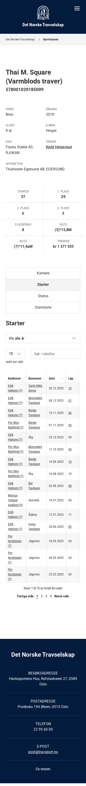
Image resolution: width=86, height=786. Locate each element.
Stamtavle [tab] (43, 307)
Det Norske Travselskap (20, 39)
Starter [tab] (43, 284)
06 (70, 413)
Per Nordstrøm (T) (15, 541)
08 (70, 486)
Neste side (61, 596)
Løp (70, 378)
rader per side (15, 356)
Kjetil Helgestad (59, 147)
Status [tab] (43, 296)
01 (70, 400)
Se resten (43, 769)
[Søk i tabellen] (55, 354)
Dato (52, 378)
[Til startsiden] (43, 17)
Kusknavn (14, 378)
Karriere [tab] (43, 273)
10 (70, 388)
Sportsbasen (50, 39)
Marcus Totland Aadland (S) (15, 500)
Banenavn (34, 378)
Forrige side (25, 596)
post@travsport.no (43, 752)
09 (70, 449)
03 (70, 425)
